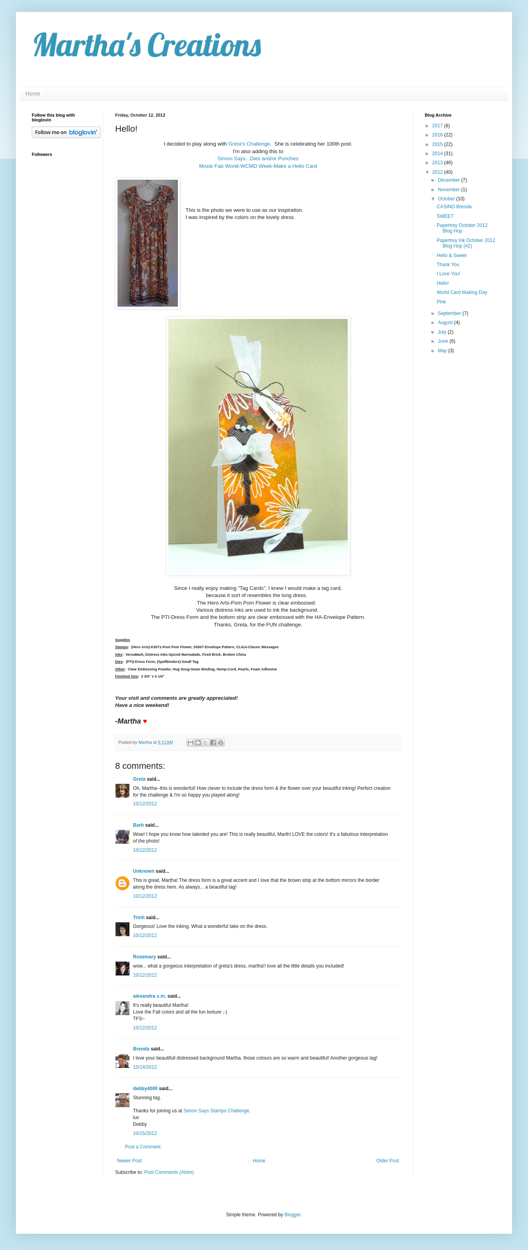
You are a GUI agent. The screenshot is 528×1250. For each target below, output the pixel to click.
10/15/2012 (145, 1133)
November (449, 189)
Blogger (292, 1214)
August (446, 322)
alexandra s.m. (149, 996)
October (447, 199)
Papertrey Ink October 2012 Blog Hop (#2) (466, 243)
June (443, 341)
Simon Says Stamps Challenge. (217, 1111)
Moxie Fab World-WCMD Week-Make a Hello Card (258, 166)
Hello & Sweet (451, 255)
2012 (438, 172)
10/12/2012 (145, 803)
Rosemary (144, 957)
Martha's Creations (146, 44)
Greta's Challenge (249, 144)
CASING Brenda (454, 206)
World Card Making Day (462, 292)
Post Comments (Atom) (169, 1172)
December (449, 180)
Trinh (139, 917)
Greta (139, 779)
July (443, 332)
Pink (441, 302)
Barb (138, 825)
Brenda (141, 1049)
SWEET (445, 216)
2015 (438, 144)
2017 (438, 126)
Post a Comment (142, 1147)
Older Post (387, 1161)
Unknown (143, 871)
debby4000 (145, 1088)
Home (32, 93)
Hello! (443, 283)
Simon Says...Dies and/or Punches (258, 158)
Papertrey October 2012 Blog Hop (462, 228)
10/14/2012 (145, 1067)
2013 (438, 162)
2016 (438, 135)
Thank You (448, 264)
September (450, 313)
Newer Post (129, 1161)
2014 (438, 153)
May (443, 350)
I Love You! (448, 273)
